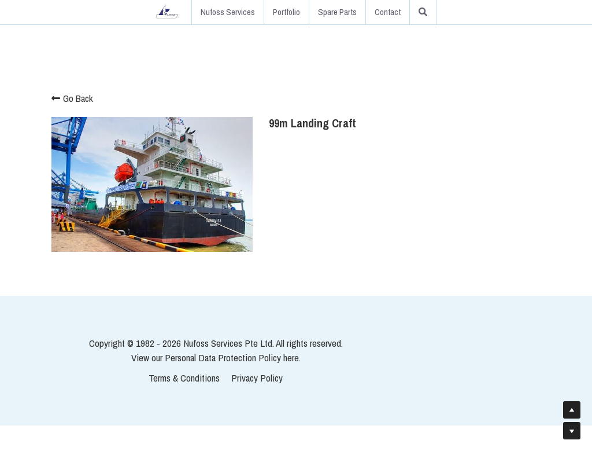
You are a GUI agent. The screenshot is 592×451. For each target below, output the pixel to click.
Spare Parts (337, 12)
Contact (388, 12)
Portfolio (286, 12)
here (371, 382)
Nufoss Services (228, 12)
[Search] (423, 12)
